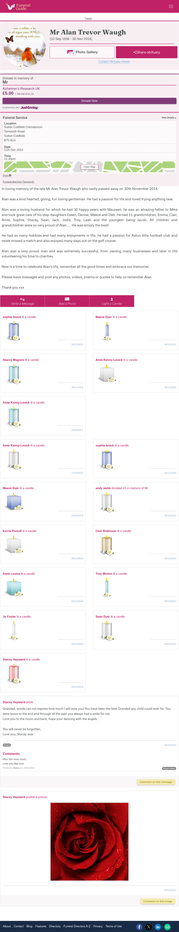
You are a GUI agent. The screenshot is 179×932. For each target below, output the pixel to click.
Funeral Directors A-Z (77, 926)
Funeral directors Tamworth (18, 181)
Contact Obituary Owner (114, 61)
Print (7, 175)
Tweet (88, 18)
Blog (29, 926)
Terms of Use (114, 926)
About (7, 926)
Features (40, 926)
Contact (19, 926)
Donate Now (89, 100)
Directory (55, 926)
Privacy (98, 926)
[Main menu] (171, 6)
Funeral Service (15, 118)
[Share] (146, 52)
